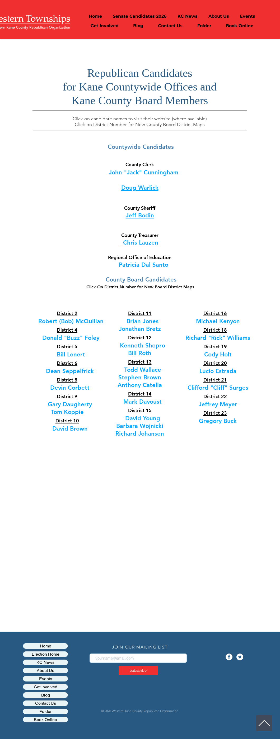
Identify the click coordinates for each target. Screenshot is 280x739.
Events (45, 678)
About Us (45, 670)
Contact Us (45, 703)
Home (45, 646)
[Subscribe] (138, 670)
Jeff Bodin (140, 215)
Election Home (45, 654)
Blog (45, 695)
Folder (45, 711)
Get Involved (45, 686)
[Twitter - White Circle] (239, 657)
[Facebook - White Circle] (229, 657)
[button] (218, 16)
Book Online (45, 719)
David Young (142, 418)
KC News (45, 662)
